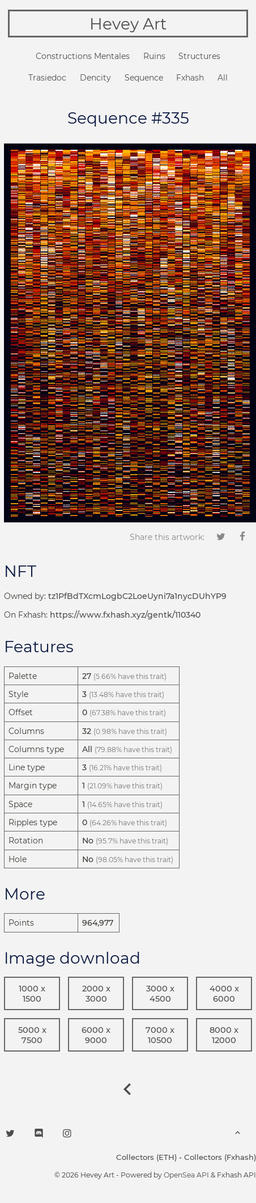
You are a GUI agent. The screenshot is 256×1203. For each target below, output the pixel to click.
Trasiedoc (47, 78)
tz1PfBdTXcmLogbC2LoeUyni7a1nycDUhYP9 (137, 596)
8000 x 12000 (224, 1035)
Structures (199, 56)
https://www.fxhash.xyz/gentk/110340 (125, 615)
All (222, 78)
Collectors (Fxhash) (220, 1157)
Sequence (144, 78)
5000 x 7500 (32, 1035)
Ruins (154, 56)
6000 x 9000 (96, 1035)
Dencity (95, 78)
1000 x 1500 (32, 993)
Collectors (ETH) (146, 1157)
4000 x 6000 (224, 993)
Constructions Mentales (83, 56)
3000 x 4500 (160, 993)
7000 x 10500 (160, 1035)
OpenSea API (186, 1175)
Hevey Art (128, 23)
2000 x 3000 (96, 993)
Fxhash (190, 78)
